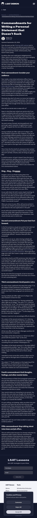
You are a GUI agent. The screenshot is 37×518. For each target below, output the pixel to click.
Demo (8, 488)
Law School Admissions (14, 15)
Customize (18, 502)
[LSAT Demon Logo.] (10, 3)
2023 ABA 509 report (8, 86)
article (6, 47)
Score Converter (22, 491)
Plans (7, 491)
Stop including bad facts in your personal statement (17, 250)
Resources (3, 15)
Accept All (18, 512)
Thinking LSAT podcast (22, 45)
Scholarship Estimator (24, 488)
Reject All (18, 507)
